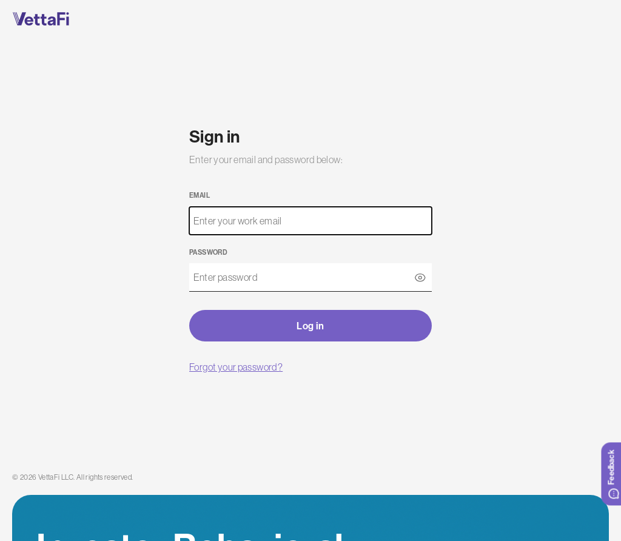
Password (208, 252)
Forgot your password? (236, 367)
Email (199, 195)
